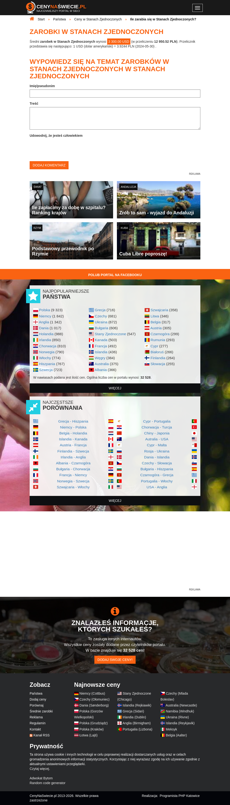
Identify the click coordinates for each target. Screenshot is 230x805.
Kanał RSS (41, 735)
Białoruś (157, 352)
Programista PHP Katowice (180, 796)
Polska (44, 310)
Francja (101, 346)
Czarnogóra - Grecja (156, 475)
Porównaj (36, 705)
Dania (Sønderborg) (94, 705)
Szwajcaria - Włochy (73, 487)
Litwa (155, 316)
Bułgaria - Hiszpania (156, 469)
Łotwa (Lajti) (88, 735)
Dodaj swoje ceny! (115, 660)
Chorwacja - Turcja (157, 427)
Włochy (45, 358)
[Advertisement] (115, 554)
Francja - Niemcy (73, 475)
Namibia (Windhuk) (180, 711)
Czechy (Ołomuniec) (94, 699)
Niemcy (45, 316)
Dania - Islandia (157, 457)
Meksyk (171, 729)
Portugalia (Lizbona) (137, 729)
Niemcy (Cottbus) (92, 693)
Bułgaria (101, 328)
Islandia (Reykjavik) (180, 723)
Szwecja (46, 370)
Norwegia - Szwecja (73, 481)
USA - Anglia (157, 487)
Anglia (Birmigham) (136, 723)
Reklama (36, 717)
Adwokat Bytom (41, 778)
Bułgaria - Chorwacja (73, 469)
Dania (44, 328)
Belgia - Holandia (73, 433)
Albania (101, 370)
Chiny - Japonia (157, 433)
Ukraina (101, 322)
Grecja (100, 310)
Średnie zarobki (41, 711)
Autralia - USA (156, 439)
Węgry (100, 358)
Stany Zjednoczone (110, 334)
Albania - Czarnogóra (73, 463)
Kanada (101, 340)
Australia (102, 364)
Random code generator (47, 783)
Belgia (156, 322)
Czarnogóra (160, 334)
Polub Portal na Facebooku (115, 275)
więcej (115, 388)
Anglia (44, 322)
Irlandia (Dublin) (134, 717)
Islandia (101, 352)
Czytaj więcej (39, 769)
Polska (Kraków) (91, 729)
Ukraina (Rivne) (177, 717)
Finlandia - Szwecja (73, 451)
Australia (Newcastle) (181, 705)
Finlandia (158, 358)
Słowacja (158, 364)
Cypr (154, 346)
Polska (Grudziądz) (93, 723)
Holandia (46, 334)
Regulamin (38, 723)
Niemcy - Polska (73, 427)
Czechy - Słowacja (157, 463)
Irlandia (45, 340)
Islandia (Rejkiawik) (137, 705)
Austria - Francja (73, 445)
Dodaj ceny (38, 699)
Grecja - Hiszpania (73, 421)
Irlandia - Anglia (73, 457)
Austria (156, 328)
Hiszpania (47, 364)
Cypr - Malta (157, 445)
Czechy (101, 316)
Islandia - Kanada (73, 439)
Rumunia (158, 340)
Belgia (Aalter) (176, 735)
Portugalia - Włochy (157, 481)
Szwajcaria (159, 310)
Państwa (36, 693)
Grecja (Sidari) (133, 711)
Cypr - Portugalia (156, 421)
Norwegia (47, 352)
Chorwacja (47, 346)
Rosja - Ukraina (156, 451)
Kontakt (35, 729)
